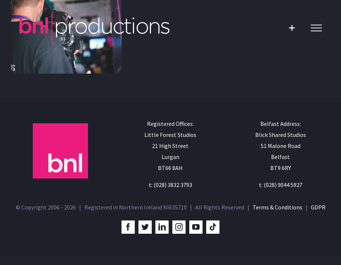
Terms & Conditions (277, 207)
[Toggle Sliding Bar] (291, 28)
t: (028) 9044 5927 (280, 184)
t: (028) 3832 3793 (170, 184)
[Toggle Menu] (316, 28)
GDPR (318, 207)
